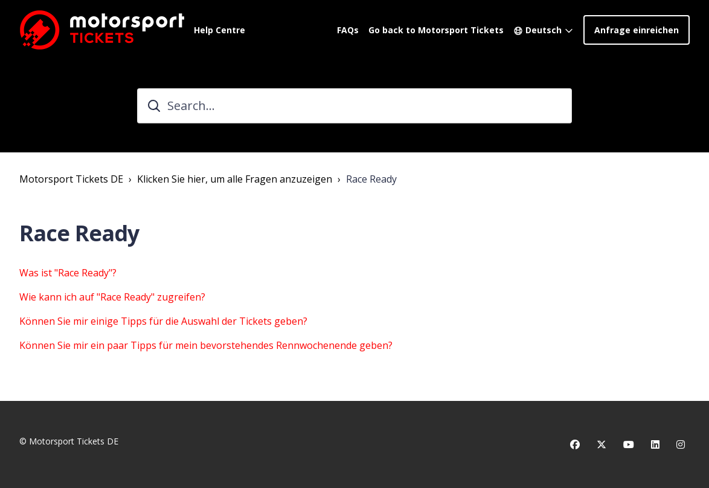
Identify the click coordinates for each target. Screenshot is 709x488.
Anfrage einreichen (636, 30)
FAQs (348, 30)
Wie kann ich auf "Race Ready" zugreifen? (112, 297)
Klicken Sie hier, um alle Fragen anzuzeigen (234, 179)
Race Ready (371, 179)
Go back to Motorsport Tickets (436, 30)
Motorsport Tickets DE (71, 179)
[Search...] (354, 105)
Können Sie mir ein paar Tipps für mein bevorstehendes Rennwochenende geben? (206, 345)
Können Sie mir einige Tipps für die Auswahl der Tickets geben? (163, 321)
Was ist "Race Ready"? (68, 272)
